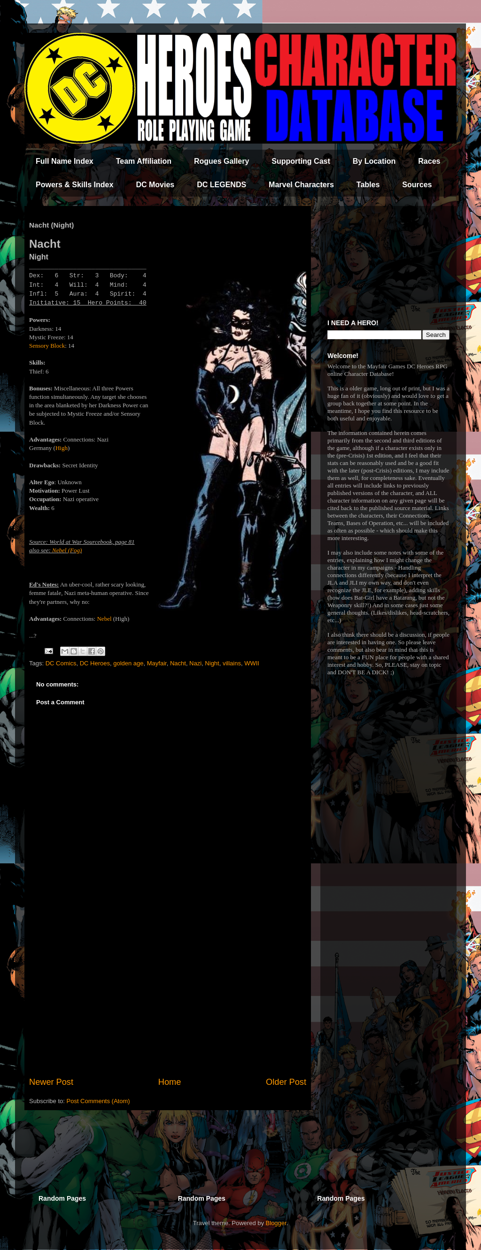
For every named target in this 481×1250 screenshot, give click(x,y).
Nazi (195, 663)
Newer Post (51, 1082)
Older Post (286, 1082)
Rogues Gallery (221, 161)
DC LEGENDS (221, 185)
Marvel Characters (301, 185)
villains (232, 663)
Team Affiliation (143, 161)
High (61, 447)
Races (429, 161)
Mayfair (157, 663)
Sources (417, 185)
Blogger (276, 1223)
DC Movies (155, 185)
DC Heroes (95, 663)
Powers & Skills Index (74, 185)
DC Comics (61, 663)
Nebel (104, 618)
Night (212, 663)
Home (169, 1082)
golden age (128, 663)
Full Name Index (64, 161)
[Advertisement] (167, 998)
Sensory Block (47, 345)
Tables (368, 185)
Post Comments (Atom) (98, 1101)
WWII (251, 663)
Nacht (178, 663)
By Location (374, 161)
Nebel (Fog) (67, 550)
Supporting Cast (301, 161)
